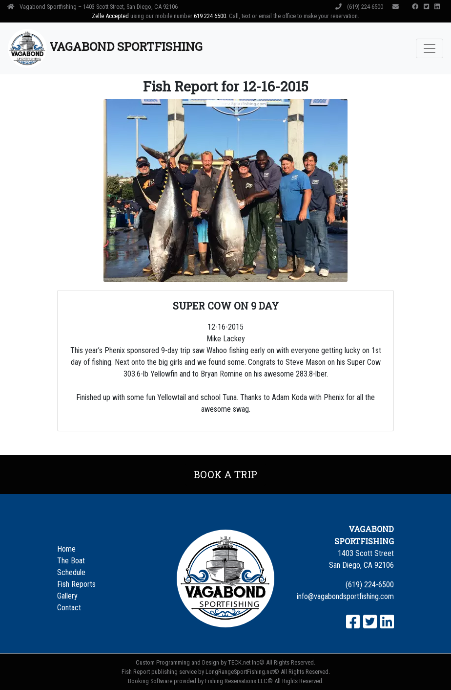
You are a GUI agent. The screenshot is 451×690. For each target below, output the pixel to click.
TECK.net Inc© (246, 662)
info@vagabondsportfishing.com (345, 596)
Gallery (67, 596)
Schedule (71, 572)
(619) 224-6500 (360, 6)
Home (66, 549)
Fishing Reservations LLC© (239, 681)
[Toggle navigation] (429, 48)
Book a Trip (225, 474)
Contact (69, 607)
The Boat (71, 560)
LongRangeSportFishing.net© (242, 671)
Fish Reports (76, 584)
